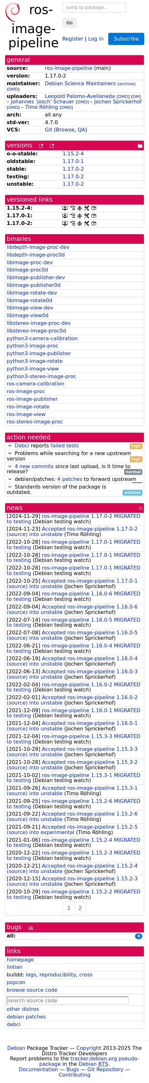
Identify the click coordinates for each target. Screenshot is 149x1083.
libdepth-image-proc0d (36, 255)
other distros (23, 1009)
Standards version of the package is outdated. (74, 489)
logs (31, 975)
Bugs (73, 1069)
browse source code (32, 990)
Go (70, 22)
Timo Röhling (41, 107)
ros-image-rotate (28, 407)
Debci (22, 446)
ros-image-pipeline (68, 68)
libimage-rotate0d (29, 300)
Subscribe (126, 39)
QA (81, 130)
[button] (9, 446)
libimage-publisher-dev (36, 277)
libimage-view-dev (30, 308)
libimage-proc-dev (30, 262)
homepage (20, 960)
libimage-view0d (27, 315)
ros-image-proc (26, 391)
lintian (15, 967)
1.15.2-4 (73, 154)
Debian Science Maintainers (80, 83)
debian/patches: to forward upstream (74, 479)
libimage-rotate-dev (32, 293)
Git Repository (105, 1069)
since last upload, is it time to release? (74, 469)
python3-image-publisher (39, 353)
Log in (95, 38)
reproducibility (57, 975)
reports (74, 446)
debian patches (26, 1017)
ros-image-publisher (32, 399)
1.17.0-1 (73, 161)
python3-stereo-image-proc (41, 376)
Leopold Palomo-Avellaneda (80, 96)
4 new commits (34, 466)
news (15, 508)
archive (126, 83)
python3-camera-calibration (42, 338)
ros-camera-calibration (35, 384)
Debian (16, 1048)
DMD (13, 89)
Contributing (74, 1075)
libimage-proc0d (27, 270)
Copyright (88, 1048)
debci (13, 1024)
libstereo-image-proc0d (36, 331)
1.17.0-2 (73, 169)
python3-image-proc (33, 346)
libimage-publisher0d (33, 285)
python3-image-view (33, 369)
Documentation (38, 1069)
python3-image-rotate (35, 361)
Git (48, 130)
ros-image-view (26, 414)
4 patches (69, 479)
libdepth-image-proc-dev (38, 247)
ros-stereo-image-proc (35, 422)
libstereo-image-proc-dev (39, 323)
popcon (16, 982)
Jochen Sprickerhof (118, 102)
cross (85, 975)
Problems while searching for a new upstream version (74, 456)
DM (135, 96)
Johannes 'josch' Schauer (42, 102)
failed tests (65, 446)
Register (72, 38)
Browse (65, 130)
